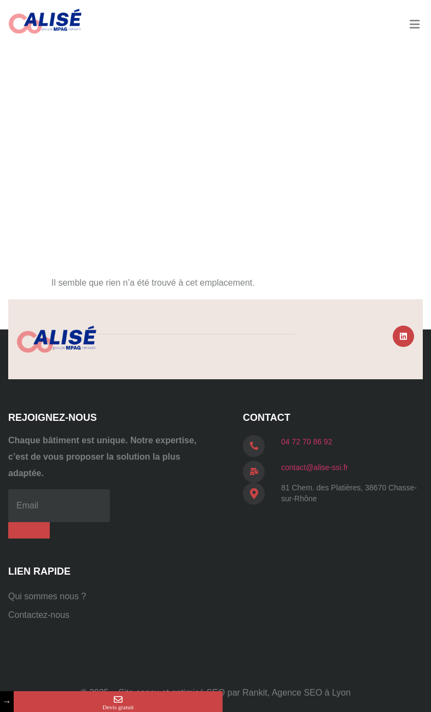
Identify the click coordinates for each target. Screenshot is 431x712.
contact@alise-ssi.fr (314, 467)
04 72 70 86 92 (306, 441)
